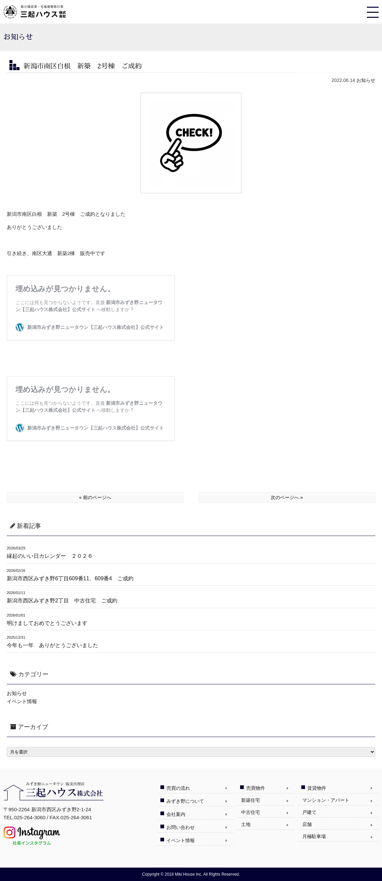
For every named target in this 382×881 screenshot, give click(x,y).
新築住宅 (250, 800)
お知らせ (365, 80)
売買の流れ (178, 788)
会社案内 (175, 814)
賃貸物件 (316, 788)
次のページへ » (287, 497)
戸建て (309, 812)
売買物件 (255, 788)
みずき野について (185, 801)
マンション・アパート (325, 800)
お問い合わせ (180, 827)
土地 (246, 824)
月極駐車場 (314, 836)
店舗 (307, 824)
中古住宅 (250, 812)
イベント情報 (22, 701)
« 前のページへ (95, 497)
